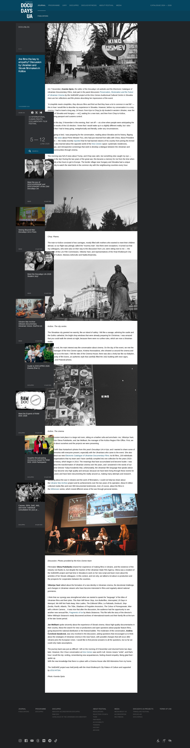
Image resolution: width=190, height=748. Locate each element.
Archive (96, 730)
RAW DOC (55, 714)
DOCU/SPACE (137, 717)
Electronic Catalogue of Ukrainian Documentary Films (90, 456)
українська (28, 2)
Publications (43, 16)
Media (119, 5)
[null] (32, 112)
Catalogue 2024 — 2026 (161, 5)
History (96, 727)
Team (95, 717)
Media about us (120, 711)
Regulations (98, 711)
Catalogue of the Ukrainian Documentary (69, 717)
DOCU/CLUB (137, 714)
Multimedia (118, 717)
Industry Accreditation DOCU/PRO (66, 711)
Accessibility (98, 722)
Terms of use (166, 709)
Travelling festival (141, 711)
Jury (64, 5)
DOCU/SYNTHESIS (89, 5)
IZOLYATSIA (58, 670)
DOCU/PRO (74, 5)
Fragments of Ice (79, 612)
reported (79, 141)
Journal (42, 5)
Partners (97, 719)
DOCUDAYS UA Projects (143, 709)
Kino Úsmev (99, 144)
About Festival (106, 5)
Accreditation (120, 714)
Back (20, 49)
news (62, 138)
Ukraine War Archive (61, 483)
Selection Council (100, 714)
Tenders (96, 725)
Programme (54, 5)
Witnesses (57, 489)
